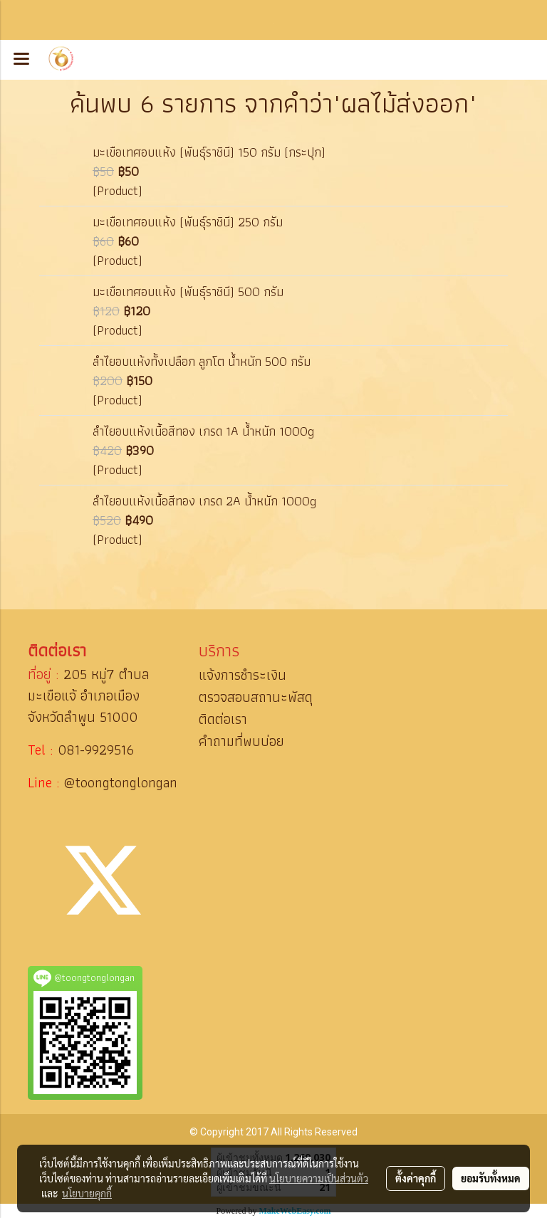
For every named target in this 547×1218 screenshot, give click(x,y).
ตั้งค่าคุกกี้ (415, 1178)
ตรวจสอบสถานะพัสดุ (256, 697)
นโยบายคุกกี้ (87, 1193)
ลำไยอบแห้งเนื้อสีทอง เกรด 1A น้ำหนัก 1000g (203, 431)
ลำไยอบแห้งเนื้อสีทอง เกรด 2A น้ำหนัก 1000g (204, 500)
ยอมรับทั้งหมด (491, 1178)
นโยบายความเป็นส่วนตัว (318, 1178)
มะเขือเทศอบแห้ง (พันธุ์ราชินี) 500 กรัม (188, 291)
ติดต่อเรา (223, 719)
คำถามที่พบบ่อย (241, 741)
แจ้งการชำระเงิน (242, 674)
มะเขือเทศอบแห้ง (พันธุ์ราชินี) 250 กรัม (188, 221)
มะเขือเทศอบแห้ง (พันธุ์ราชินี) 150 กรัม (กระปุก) (209, 152)
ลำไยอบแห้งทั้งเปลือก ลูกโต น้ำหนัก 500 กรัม (202, 361)
